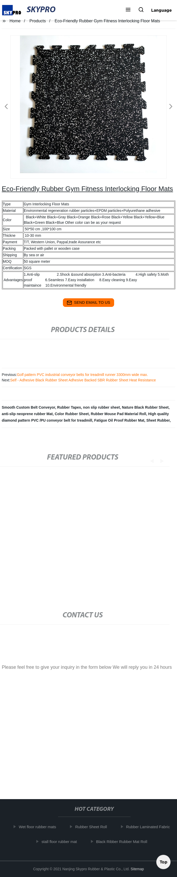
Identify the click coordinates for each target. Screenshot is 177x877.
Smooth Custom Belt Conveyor (28, 407)
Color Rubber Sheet (72, 414)
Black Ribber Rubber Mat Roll (124, 841)
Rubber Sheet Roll (93, 827)
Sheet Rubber (157, 420)
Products (38, 21)
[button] (128, 10)
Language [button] (161, 10)
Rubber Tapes (69, 407)
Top (163, 863)
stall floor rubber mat (61, 841)
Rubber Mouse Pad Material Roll (118, 414)
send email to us (88, 302)
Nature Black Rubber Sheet (145, 407)
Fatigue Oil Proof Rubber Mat (119, 420)
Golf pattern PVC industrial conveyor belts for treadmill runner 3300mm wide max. (82, 375)
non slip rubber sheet (101, 407)
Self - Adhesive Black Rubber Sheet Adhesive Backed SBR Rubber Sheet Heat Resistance (83, 380)
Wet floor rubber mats (39, 827)
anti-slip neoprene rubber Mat (27, 414)
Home (15, 21)
